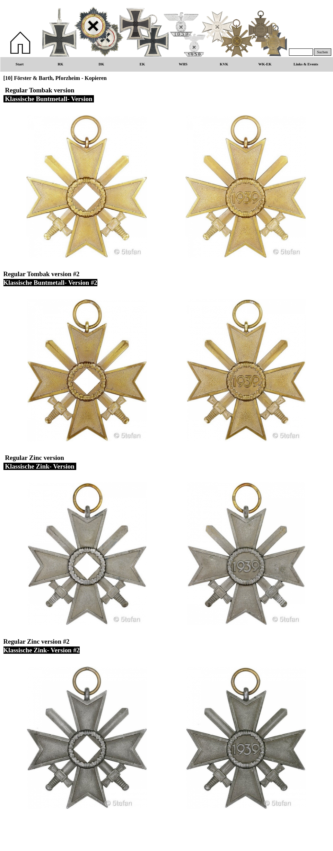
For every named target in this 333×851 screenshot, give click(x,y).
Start (20, 64)
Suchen (322, 52)
